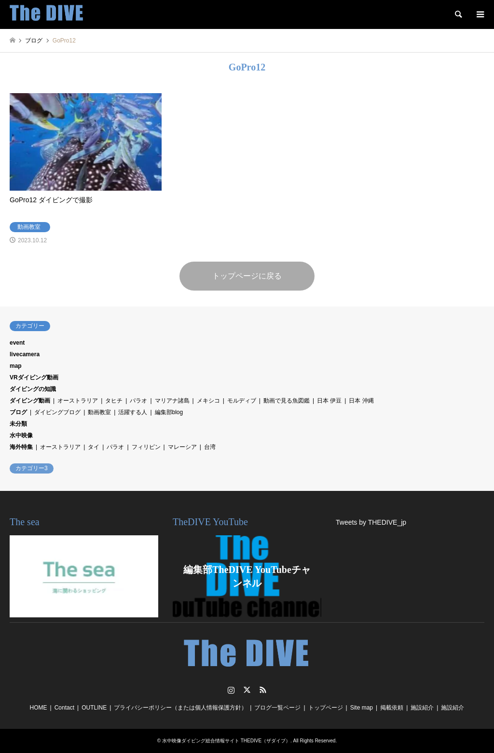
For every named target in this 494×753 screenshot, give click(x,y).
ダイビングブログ (57, 412)
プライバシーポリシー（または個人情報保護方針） (180, 707)
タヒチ (114, 400)
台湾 (210, 447)
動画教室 (99, 412)
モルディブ (241, 400)
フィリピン (146, 447)
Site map (361, 707)
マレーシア (182, 447)
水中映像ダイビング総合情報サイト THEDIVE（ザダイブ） (226, 740)
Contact (64, 707)
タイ (93, 447)
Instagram (231, 689)
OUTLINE (94, 707)
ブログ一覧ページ (277, 707)
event (17, 342)
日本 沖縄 (361, 400)
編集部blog (169, 412)
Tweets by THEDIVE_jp (371, 522)
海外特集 (21, 447)
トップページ (325, 707)
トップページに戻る (247, 276)
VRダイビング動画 (34, 377)
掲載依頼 (391, 707)
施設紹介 (422, 707)
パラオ (138, 400)
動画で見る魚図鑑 (286, 400)
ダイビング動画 (30, 400)
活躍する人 (132, 412)
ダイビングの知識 (33, 389)
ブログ (18, 412)
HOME (38, 707)
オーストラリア (77, 400)
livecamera (25, 354)
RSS (263, 689)
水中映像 (21, 435)
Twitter (247, 689)
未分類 (18, 423)
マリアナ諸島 (172, 400)
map (16, 366)
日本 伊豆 (329, 400)
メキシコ (208, 400)
